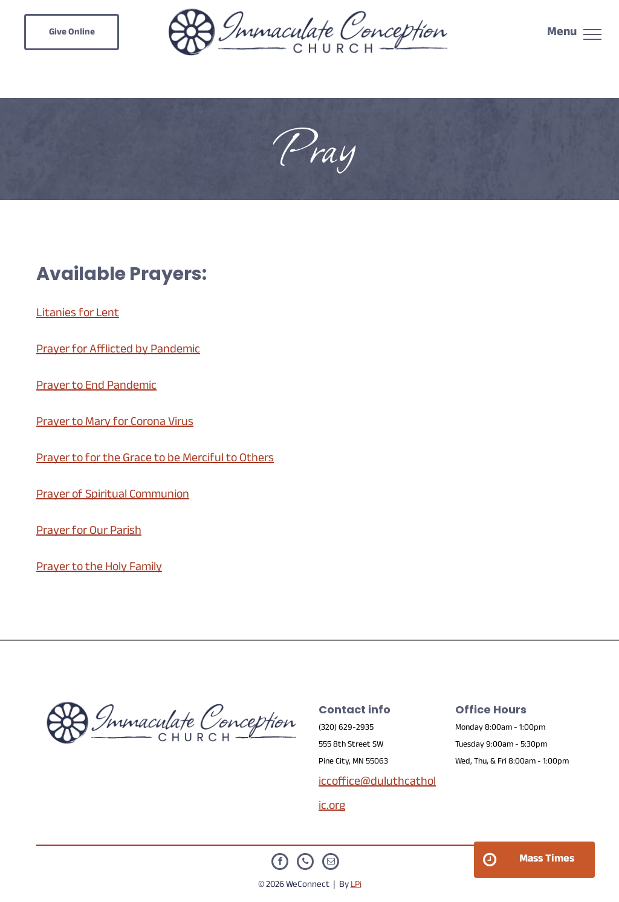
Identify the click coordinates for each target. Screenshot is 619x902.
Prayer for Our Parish (88, 532)
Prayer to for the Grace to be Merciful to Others (155, 459)
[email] (330, 863)
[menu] (592, 34)
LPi (356, 885)
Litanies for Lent (77, 314)
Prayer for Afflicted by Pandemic (118, 350)
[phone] (305, 863)
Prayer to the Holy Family (99, 568)
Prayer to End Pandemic (96, 387)
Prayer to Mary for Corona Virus (114, 423)
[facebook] (279, 863)
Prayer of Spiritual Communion (112, 495)
